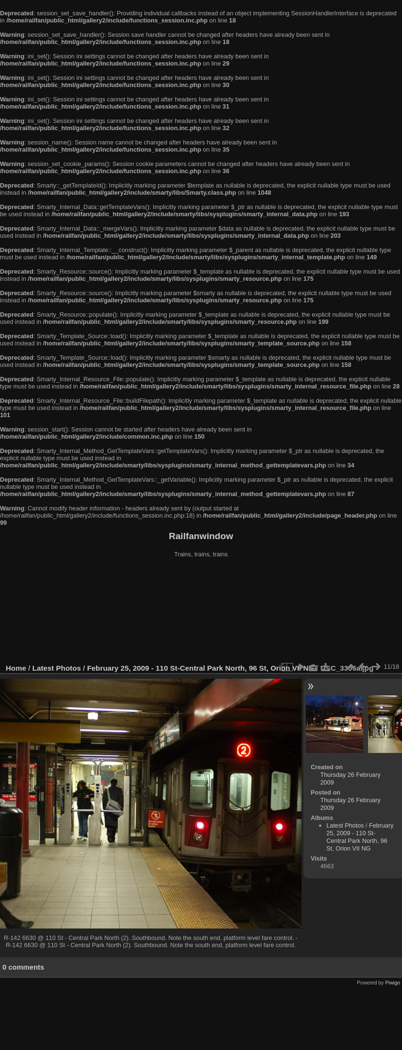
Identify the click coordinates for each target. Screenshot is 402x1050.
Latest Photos (57, 668)
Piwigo (392, 982)
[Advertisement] (201, 612)
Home (16, 668)
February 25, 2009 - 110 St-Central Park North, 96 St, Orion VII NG (200, 668)
